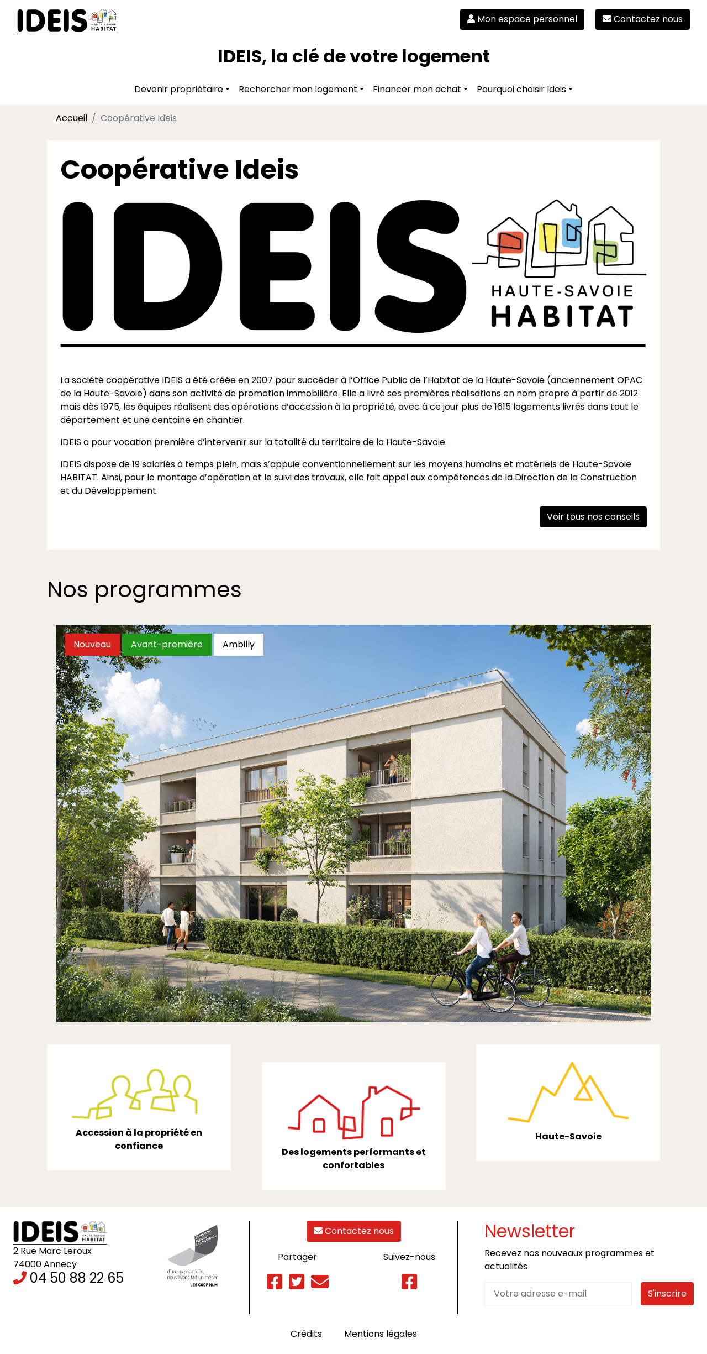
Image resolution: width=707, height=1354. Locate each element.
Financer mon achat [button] (417, 89)
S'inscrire (667, 1293)
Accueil (71, 118)
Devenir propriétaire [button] (178, 89)
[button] (93, 823)
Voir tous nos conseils (593, 516)
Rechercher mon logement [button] (298, 89)
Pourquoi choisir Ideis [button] (521, 89)
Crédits (306, 1333)
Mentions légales (380, 1333)
